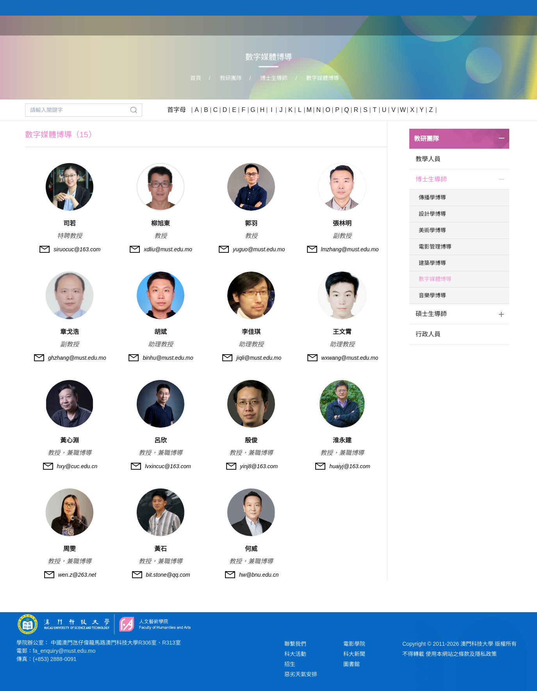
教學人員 (428, 159)
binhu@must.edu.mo (168, 358)
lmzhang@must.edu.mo (350, 249)
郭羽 (251, 223)
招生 (289, 664)
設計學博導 (432, 214)
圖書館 (351, 664)
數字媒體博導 (322, 78)
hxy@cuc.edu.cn (77, 466)
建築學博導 (432, 263)
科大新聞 (354, 654)
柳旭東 (160, 223)
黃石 (160, 548)
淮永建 (342, 440)
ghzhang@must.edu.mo (77, 358)
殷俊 (251, 440)
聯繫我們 (295, 644)
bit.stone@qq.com (168, 575)
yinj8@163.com (259, 466)
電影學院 (354, 644)
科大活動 (295, 654)
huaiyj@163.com (349, 466)
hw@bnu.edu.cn (258, 575)
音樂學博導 (432, 295)
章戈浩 (69, 332)
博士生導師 (273, 78)
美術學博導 (432, 230)
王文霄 (342, 332)
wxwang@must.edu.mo (349, 358)
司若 (69, 223)
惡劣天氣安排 (300, 674)
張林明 (342, 223)
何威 (251, 548)
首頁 (334, 24)
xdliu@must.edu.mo (168, 249)
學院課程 (401, 24)
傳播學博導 (432, 197)
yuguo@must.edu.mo (259, 249)
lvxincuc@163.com (168, 466)
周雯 (69, 548)
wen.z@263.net (77, 575)
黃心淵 (69, 440)
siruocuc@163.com (77, 249)
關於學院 (364, 24)
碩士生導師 (431, 314)
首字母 (176, 110)
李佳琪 (251, 332)
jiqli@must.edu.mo (258, 358)
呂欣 (160, 440)
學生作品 (474, 24)
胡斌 (160, 332)
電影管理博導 (435, 246)
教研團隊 (437, 24)
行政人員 (428, 334)
